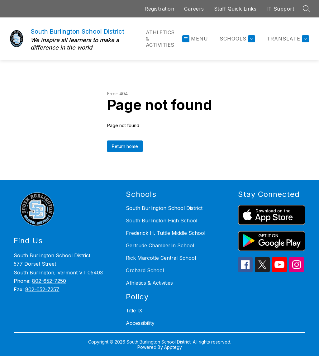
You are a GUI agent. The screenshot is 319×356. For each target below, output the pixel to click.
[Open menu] (195, 39)
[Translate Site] (287, 39)
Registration (159, 9)
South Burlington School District (164, 208)
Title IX (134, 310)
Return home (125, 146)
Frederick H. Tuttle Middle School (165, 233)
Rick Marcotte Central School (161, 258)
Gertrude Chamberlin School (160, 245)
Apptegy (173, 347)
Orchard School (145, 270)
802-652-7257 (42, 289)
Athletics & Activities (160, 38)
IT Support (280, 9)
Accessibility (140, 323)
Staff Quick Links (235, 9)
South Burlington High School (161, 220)
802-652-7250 (49, 281)
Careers (194, 9)
